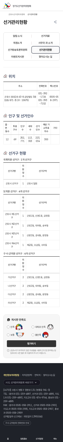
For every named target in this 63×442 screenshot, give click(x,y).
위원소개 (17, 42)
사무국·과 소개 (45, 42)
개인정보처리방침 (11, 375)
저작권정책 (27, 375)
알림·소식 (17, 36)
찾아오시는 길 (45, 56)
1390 (34, 416)
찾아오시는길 (49, 375)
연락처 (37, 375)
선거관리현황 (45, 49)
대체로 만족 (40, 327)
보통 (12, 335)
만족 (12, 327)
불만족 (38, 335)
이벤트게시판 (17, 56)
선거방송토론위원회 (17, 49)
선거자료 (45, 36)
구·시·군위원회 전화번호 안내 (17, 423)
